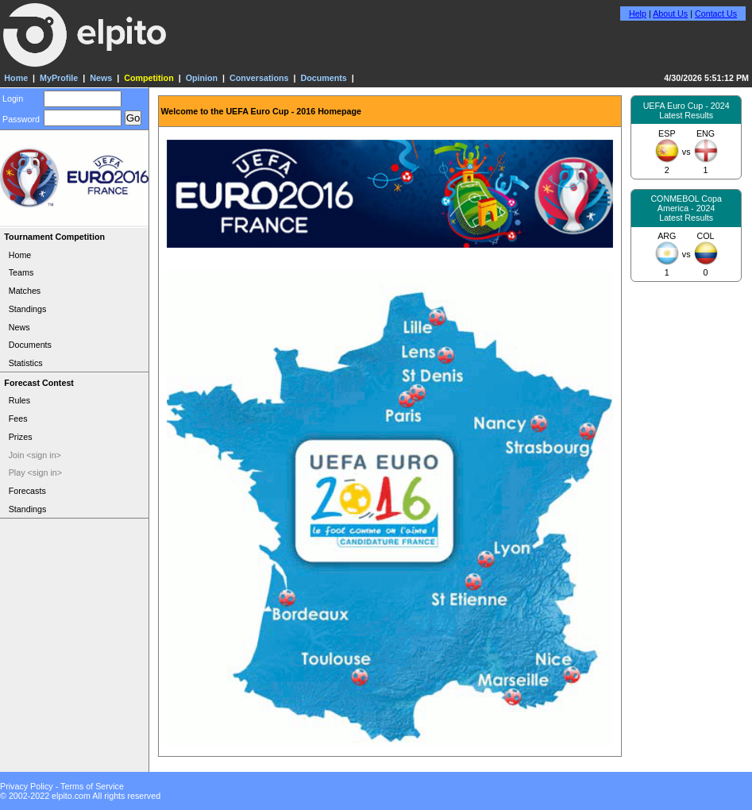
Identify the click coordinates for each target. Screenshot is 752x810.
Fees (18, 418)
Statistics (26, 363)
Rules (19, 400)
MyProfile (59, 78)
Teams (21, 272)
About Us (670, 13)
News (101, 78)
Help (637, 13)
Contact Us (716, 13)
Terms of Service (92, 786)
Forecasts (27, 491)
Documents (323, 78)
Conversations (258, 78)
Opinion (202, 78)
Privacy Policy (26, 786)
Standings (28, 309)
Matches (25, 290)
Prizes (21, 437)
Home (16, 78)
